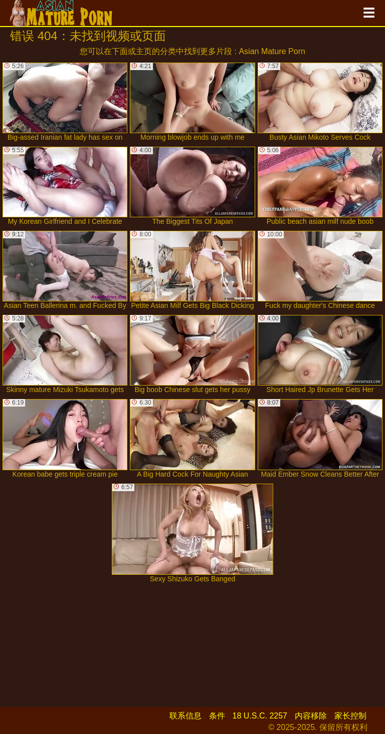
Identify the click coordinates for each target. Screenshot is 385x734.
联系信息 (185, 715)
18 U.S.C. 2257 (260, 715)
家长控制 (350, 715)
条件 (217, 715)
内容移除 (311, 715)
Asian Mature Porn (272, 51)
